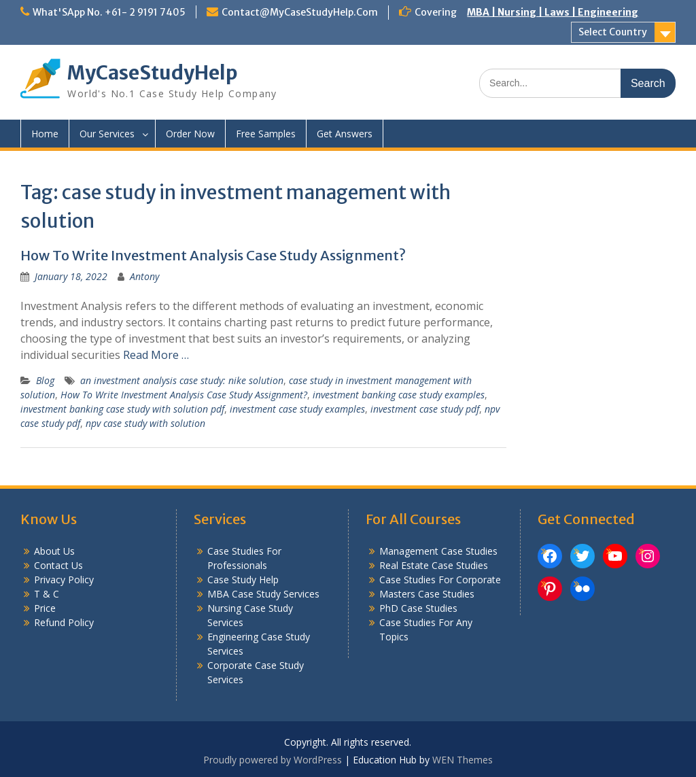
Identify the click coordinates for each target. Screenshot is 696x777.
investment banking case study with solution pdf (122, 408)
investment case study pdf (424, 408)
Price (45, 608)
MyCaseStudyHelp (152, 73)
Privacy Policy (64, 579)
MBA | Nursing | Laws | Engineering (552, 12)
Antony (144, 276)
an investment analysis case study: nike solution (181, 380)
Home (44, 133)
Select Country (612, 32)
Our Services (107, 133)
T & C (46, 593)
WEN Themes (462, 759)
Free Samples (266, 133)
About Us (54, 551)
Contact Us (58, 565)
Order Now (190, 133)
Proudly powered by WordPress (272, 759)
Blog (45, 380)
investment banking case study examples (399, 394)
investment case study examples (297, 408)
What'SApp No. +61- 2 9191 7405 (109, 12)
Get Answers (344, 133)
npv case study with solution (145, 423)
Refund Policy (64, 622)
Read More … (156, 354)
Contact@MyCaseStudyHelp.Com (300, 12)
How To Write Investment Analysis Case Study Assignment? (213, 255)
